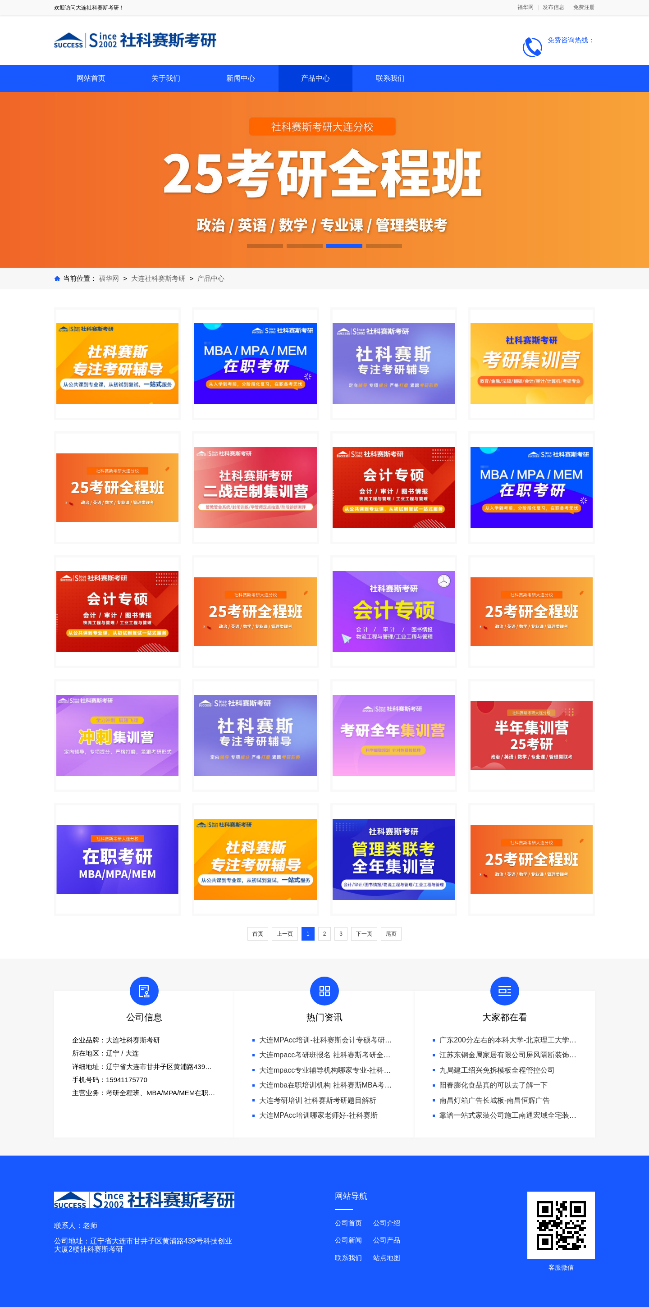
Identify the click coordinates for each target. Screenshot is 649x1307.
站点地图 (386, 1257)
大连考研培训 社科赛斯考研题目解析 (317, 1100)
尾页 (391, 934)
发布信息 (553, 7)
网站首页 (91, 78)
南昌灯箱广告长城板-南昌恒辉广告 (494, 1100)
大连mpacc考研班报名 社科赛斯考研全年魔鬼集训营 (343, 1055)
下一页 (364, 934)
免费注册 (584, 7)
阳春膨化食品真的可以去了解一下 (493, 1085)
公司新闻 (348, 1240)
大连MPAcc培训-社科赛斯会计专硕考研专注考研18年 (344, 1040)
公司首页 (348, 1223)
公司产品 (386, 1240)
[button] (265, 246)
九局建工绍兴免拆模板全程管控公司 (497, 1070)
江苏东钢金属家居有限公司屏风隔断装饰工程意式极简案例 (533, 1055)
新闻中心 (240, 78)
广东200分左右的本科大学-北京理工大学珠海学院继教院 (529, 1040)
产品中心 (315, 78)
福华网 (525, 7)
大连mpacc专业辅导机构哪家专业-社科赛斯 (328, 1070)
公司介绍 (386, 1223)
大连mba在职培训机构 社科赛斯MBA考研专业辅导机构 (347, 1085)
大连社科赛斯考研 (158, 278)
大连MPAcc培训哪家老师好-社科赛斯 (318, 1115)
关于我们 (165, 78)
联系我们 (390, 78)
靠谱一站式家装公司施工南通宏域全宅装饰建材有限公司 (529, 1115)
